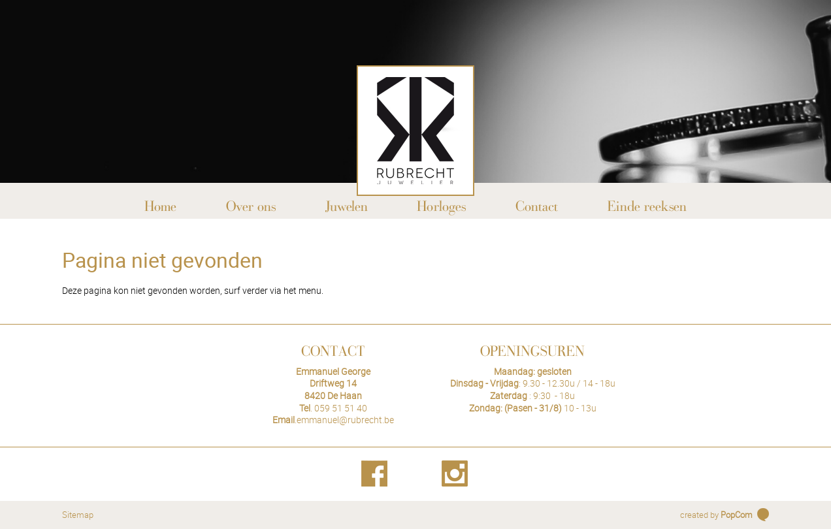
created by (716, 515)
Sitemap (77, 515)
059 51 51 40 (340, 408)
